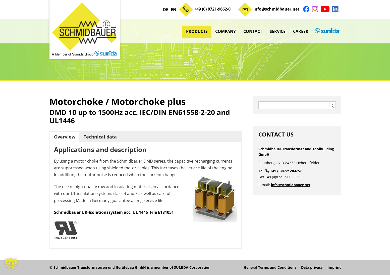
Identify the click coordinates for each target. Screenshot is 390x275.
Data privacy (312, 267)
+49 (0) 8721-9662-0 (212, 9)
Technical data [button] (100, 137)
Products (197, 31)
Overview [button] (64, 137)
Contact (252, 31)
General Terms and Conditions (270, 267)
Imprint (334, 267)
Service (278, 31)
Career (300, 31)
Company (225, 31)
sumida (326, 31)
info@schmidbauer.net (276, 9)
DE (165, 10)
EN (173, 10)
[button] (11, 264)
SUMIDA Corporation (192, 267)
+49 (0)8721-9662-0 (286, 171)
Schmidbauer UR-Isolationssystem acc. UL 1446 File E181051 (114, 212)
